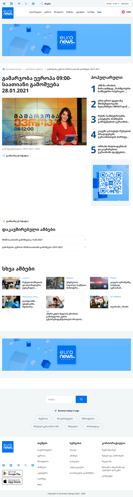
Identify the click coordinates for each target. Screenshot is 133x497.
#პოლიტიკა (93, 426)
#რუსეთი (73, 426)
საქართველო (44, 450)
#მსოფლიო (88, 418)
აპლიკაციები (77, 467)
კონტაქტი (107, 476)
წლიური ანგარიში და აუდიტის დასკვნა (113, 469)
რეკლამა (107, 461)
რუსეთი (113, 278)
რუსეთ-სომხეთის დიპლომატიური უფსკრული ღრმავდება (32, 285)
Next (39, 484)
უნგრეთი (70, 278)
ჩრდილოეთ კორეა (30, 297)
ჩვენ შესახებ (109, 450)
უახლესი (74, 461)
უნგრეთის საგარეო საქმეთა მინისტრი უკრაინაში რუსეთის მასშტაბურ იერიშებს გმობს (76, 285)
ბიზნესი (41, 467)
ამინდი (74, 455)
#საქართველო (65, 418)
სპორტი (41, 478)
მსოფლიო (43, 461)
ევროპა (41, 455)
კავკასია (26, 278)
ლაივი (73, 450)
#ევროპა (43, 418)
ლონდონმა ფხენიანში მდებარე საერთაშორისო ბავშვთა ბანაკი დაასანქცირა (31, 304)
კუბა (48, 311)
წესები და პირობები (113, 455)
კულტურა (42, 473)
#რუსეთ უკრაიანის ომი (46, 426)
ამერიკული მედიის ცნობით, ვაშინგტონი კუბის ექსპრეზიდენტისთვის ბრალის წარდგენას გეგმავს (63, 316)
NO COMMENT (115, 297)
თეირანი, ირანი (119, 306)
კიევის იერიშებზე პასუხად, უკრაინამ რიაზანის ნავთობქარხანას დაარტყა (120, 285)
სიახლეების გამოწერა (82, 473)
